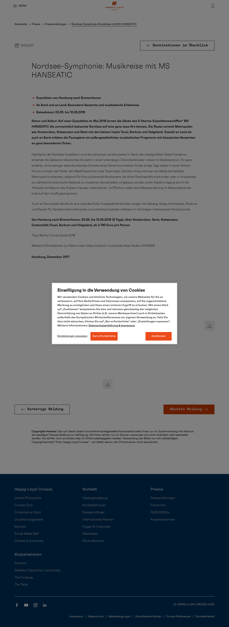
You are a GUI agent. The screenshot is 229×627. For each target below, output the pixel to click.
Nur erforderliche (104, 336)
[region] (114, 314)
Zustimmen (159, 336)
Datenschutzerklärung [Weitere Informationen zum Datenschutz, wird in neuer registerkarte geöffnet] (103, 325)
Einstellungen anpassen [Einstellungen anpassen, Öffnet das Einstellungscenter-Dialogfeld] (72, 336)
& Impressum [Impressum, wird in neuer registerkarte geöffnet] (126, 325)
